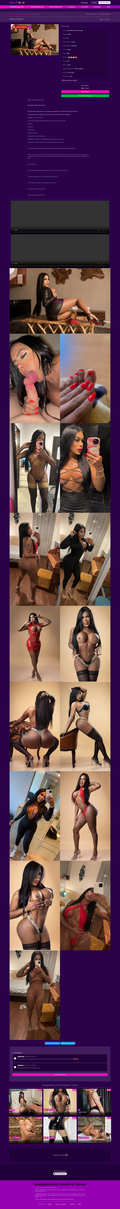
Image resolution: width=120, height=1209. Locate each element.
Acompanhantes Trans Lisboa (22, 14)
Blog (79, 1204)
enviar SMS (85, 88)
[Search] (84, 2)
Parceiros (72, 1204)
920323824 (85, 85)
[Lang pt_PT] (23, 2)
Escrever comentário (60, 1074)
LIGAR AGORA (85, 91)
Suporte (49, 1204)
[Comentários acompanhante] (30, 27)
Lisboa (69, 34)
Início (11, 14)
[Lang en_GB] (19, 2)
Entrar (94, 2)
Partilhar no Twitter (68, 1043)
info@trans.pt (71, 1199)
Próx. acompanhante (104, 14)
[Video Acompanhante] (14, 27)
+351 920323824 (105, 19)
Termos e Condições (60, 1204)
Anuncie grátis (104, 2)
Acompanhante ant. (91, 14)
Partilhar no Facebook (52, 1043)
